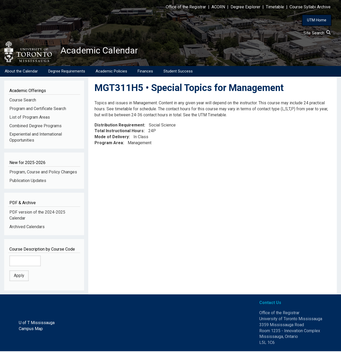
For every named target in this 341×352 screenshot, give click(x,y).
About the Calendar (21, 71)
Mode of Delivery (112, 137)
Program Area (109, 143)
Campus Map (31, 329)
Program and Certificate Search (37, 109)
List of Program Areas (29, 117)
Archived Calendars (27, 227)
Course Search (22, 100)
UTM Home (316, 20)
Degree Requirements (66, 71)
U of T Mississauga (37, 323)
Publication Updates (27, 181)
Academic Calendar (101, 50)
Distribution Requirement (119, 125)
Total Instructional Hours (119, 131)
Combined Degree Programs (35, 126)
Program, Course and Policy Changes (43, 172)
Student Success (178, 71)
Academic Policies (111, 71)
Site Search (317, 33)
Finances (145, 71)
